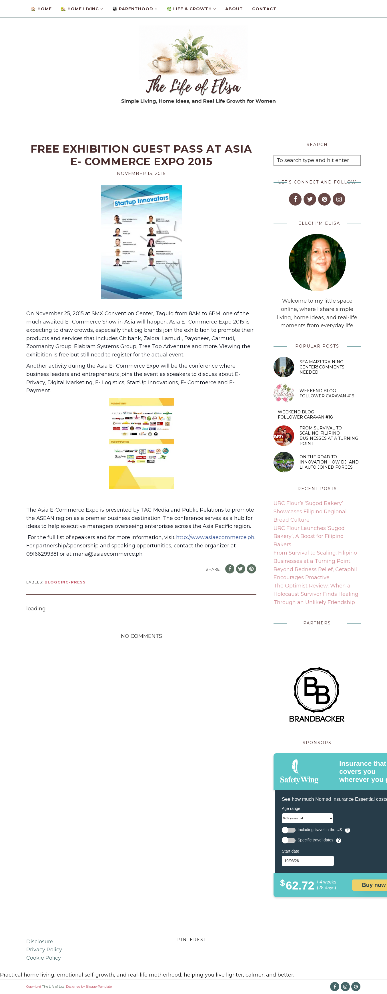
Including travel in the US (320, 830)
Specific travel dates (315, 840)
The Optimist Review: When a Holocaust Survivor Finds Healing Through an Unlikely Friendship (316, 594)
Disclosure (39, 941)
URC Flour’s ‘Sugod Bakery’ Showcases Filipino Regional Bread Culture (310, 511)
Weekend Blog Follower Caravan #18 (305, 414)
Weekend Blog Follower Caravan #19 (327, 393)
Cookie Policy (43, 958)
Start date (290, 851)
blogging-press (65, 582)
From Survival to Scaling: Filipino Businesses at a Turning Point (329, 435)
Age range (291, 808)
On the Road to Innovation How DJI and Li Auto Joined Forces (329, 462)
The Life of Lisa (53, 987)
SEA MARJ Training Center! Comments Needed (322, 367)
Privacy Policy (44, 949)
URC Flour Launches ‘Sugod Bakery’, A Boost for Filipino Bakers (309, 536)
